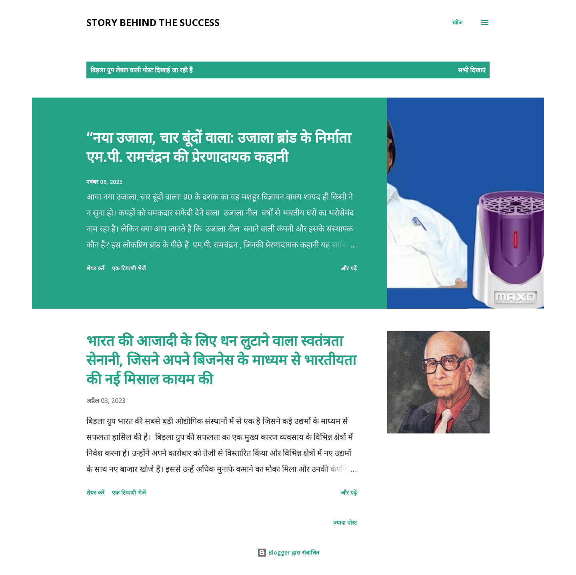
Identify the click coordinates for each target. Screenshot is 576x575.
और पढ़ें (349, 268)
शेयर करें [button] (95, 268)
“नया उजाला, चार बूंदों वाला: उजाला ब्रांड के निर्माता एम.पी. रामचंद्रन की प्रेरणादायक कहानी (218, 147)
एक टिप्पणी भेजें (129, 268)
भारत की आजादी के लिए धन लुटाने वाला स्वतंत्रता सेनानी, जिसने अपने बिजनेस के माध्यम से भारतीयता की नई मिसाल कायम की (221, 360)
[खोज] (457, 22)
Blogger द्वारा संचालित (288, 552)
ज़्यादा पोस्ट (345, 522)
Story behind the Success (153, 22)
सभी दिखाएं (472, 70)
